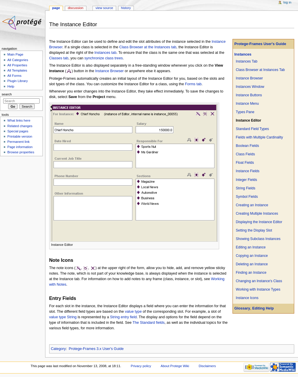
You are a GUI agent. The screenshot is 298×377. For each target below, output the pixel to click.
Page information (20, 147)
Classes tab (58, 58)
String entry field (123, 317)
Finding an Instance (251, 273)
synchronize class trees (103, 58)
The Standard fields (148, 323)
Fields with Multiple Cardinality (259, 137)
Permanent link (18, 141)
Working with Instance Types (258, 289)
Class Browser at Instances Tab (260, 70)
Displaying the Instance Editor (259, 222)
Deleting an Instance (252, 264)
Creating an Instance (252, 205)
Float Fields (245, 163)
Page (56, 8)
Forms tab (193, 84)
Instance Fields (247, 171)
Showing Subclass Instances (258, 239)
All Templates (17, 70)
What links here (18, 120)
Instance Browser (249, 78)
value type (133, 312)
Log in (287, 2)
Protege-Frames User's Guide (260, 44)
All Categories (17, 60)
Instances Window (250, 87)
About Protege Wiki (175, 366)
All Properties (17, 65)
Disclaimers (207, 366)
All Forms (14, 75)
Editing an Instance (250, 247)
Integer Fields (246, 180)
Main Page (15, 54)
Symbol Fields (247, 197)
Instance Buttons (249, 95)
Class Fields (245, 154)
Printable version (19, 136)
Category (58, 349)
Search (7, 94)
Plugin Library (17, 81)
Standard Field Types (252, 129)
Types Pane (245, 112)
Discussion (75, 8)
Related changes (19, 126)
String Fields (245, 188)
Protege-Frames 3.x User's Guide (96, 349)
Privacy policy (141, 366)
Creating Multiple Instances (257, 213)
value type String (63, 317)
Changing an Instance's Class (259, 281)
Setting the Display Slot (254, 230)
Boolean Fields (247, 146)
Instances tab (105, 53)
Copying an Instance (252, 256)
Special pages (17, 131)
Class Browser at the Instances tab (147, 47)
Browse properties (20, 152)
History (126, 8)
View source (104, 8)
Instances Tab (246, 61)
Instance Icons (247, 298)
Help (10, 86)
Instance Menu (247, 104)
